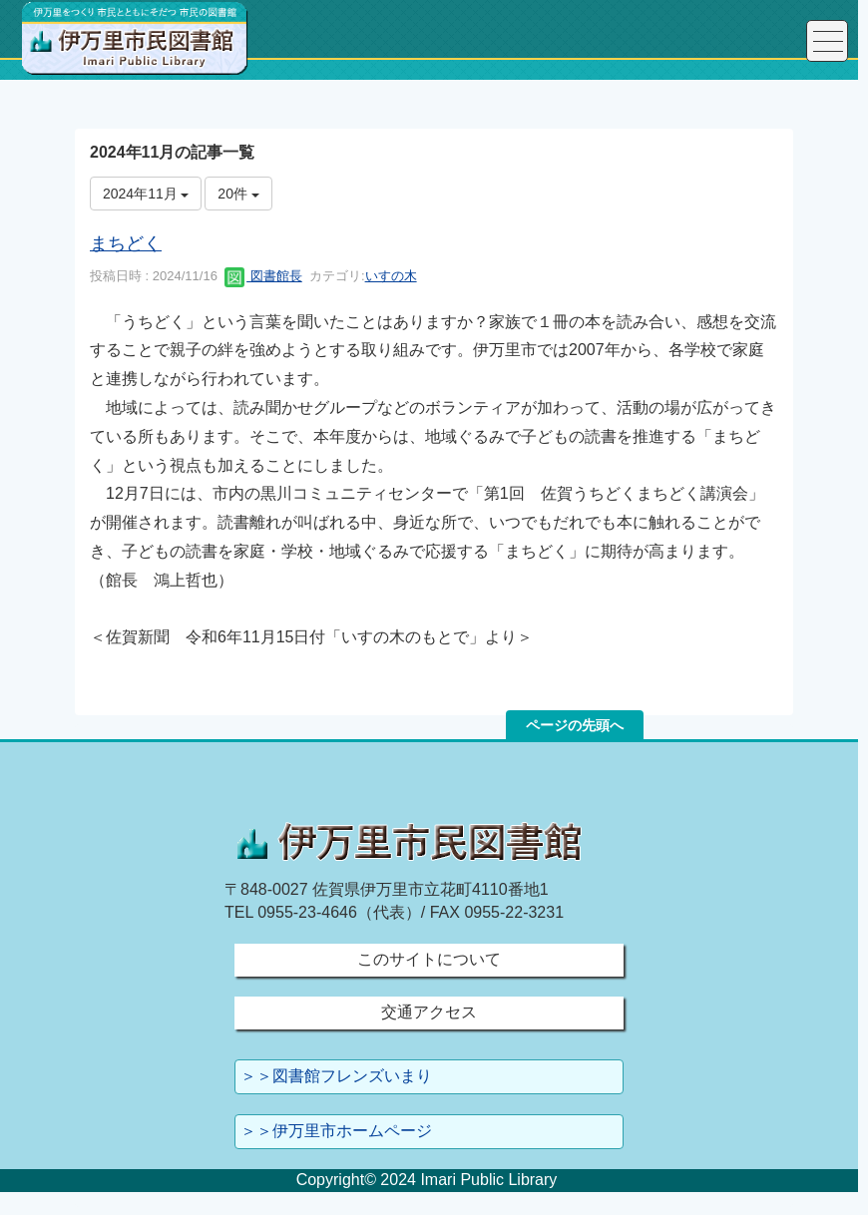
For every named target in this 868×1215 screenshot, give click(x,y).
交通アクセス (429, 1012)
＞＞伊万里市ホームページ (336, 1130)
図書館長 (263, 275)
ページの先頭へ (575, 725)
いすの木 (391, 275)
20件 (237, 194)
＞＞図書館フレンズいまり (336, 1075)
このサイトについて (429, 959)
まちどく (126, 243)
